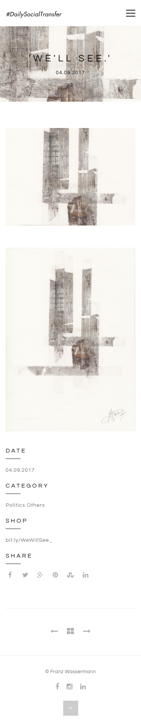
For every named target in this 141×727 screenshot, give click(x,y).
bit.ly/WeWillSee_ (29, 540)
